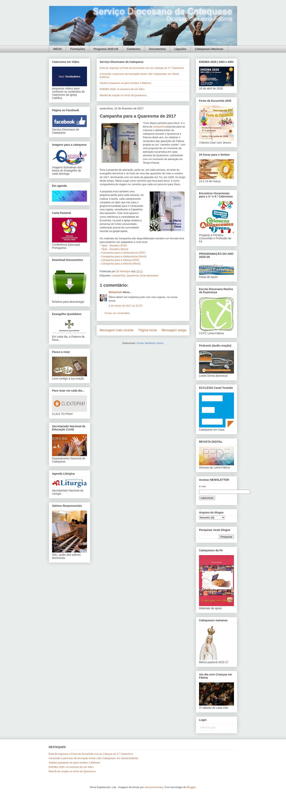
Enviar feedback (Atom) (150, 343)
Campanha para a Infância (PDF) (120, 260)
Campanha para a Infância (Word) (120, 263)
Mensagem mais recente (117, 330)
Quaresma (133, 275)
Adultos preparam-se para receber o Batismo (125, 82)
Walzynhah (115, 292)
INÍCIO (57, 49)
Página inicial (147, 330)
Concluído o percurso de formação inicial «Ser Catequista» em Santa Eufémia (93, 758)
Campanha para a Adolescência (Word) (123, 256)
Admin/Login (208, 727)
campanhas (118, 275)
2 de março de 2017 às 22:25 (125, 305)
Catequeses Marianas (209, 49)
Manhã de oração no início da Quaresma (123, 95)
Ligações (180, 49)
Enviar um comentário (117, 313)
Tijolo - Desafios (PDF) (114, 245)
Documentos (157, 49)
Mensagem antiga (174, 330)
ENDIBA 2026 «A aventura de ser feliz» (122, 89)
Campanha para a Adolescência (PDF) (123, 252)
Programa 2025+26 (106, 49)
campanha (159, 126)
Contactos (133, 49)
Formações (77, 49)
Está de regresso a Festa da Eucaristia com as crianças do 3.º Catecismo (142, 67)
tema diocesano (149, 275)
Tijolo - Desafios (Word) (114, 249)
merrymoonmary (154, 787)
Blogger (191, 787)
